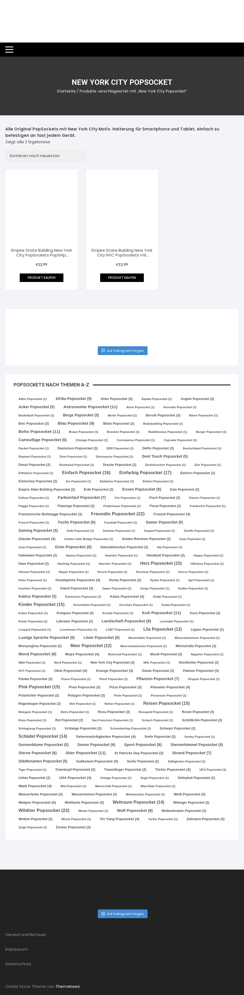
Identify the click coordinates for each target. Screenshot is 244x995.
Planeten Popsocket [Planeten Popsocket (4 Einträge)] (170, 687)
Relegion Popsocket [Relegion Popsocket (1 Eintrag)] (35, 712)
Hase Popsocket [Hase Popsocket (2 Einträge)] (34, 564)
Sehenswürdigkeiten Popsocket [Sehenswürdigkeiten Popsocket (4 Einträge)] (106, 737)
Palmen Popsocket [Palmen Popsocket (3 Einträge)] (201, 671)
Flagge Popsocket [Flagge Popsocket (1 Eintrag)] (34, 506)
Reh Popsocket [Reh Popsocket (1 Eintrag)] (83, 703)
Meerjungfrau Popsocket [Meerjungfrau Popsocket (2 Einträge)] (40, 646)
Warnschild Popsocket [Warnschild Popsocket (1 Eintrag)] (113, 786)
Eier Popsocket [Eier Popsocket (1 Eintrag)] (207, 464)
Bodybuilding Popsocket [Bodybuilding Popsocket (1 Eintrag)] (163, 423)
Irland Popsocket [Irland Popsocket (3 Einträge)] (76, 588)
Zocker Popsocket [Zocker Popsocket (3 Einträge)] (73, 827)
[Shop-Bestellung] (45, 155)
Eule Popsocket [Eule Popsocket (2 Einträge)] (184, 489)
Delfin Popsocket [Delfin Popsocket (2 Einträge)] (158, 448)
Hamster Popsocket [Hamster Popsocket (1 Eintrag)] (121, 555)
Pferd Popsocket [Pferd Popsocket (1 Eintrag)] (113, 679)
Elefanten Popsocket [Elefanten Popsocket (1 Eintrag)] (117, 481)
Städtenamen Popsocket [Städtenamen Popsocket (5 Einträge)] (43, 761)
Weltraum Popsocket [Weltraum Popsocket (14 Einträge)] (138, 802)
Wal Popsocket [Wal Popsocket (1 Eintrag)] (73, 786)
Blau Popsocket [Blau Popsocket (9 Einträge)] (76, 423)
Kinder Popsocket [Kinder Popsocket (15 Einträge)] (42, 604)
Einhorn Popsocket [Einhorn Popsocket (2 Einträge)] (197, 473)
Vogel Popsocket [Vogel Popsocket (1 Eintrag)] (154, 777)
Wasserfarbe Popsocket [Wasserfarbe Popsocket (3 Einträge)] (41, 794)
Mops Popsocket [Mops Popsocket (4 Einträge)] (82, 654)
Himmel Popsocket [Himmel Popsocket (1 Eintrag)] (34, 572)
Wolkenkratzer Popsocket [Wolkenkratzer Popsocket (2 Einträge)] (184, 811)
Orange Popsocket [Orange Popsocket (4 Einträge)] (114, 671)
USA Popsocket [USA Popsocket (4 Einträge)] (75, 778)
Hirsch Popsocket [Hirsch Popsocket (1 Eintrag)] (112, 572)
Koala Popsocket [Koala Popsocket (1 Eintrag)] (176, 604)
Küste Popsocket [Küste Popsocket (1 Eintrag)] (33, 621)
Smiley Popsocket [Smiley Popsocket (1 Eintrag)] (199, 736)
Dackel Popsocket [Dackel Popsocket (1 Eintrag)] (34, 448)
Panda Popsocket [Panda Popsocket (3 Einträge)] (36, 679)
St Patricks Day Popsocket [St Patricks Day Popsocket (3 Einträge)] (139, 753)
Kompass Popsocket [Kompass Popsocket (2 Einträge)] (74, 613)
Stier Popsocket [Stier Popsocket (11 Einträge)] (86, 753)
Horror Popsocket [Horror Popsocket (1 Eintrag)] (193, 572)
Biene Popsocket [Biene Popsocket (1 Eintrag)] (203, 415)
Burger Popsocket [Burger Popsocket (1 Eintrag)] (211, 431)
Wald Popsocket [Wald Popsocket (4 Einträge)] (35, 786)
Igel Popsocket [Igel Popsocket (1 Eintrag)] (201, 580)
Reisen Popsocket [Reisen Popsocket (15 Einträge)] (166, 703)
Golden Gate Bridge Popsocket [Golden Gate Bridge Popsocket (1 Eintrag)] (88, 539)
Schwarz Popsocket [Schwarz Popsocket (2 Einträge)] (178, 728)
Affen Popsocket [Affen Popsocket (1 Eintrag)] (33, 398)
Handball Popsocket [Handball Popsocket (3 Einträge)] (166, 555)
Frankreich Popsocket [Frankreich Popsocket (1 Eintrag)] (208, 506)
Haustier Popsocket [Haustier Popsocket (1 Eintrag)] (115, 563)
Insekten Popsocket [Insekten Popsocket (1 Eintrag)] (35, 588)
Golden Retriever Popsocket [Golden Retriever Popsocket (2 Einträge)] (146, 539)
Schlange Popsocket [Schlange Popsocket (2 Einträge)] (83, 728)
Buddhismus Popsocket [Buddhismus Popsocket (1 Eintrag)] (167, 431)
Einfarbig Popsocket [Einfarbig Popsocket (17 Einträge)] (145, 472)
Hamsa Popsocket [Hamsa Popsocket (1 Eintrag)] (81, 555)
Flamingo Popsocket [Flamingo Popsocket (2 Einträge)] (76, 506)
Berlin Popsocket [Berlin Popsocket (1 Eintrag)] (122, 415)
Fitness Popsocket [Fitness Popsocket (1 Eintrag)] (204, 497)
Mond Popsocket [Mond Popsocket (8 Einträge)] (37, 654)
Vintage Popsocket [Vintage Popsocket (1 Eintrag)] (116, 777)
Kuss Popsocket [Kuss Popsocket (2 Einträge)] (205, 613)
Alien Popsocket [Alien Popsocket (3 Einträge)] (116, 399)
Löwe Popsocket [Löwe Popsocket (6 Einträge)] (102, 637)
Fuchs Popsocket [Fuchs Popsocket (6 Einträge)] (76, 522)
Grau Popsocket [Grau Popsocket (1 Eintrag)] (32, 547)
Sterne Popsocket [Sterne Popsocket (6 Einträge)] (38, 753)
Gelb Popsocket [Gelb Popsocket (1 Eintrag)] (80, 530)
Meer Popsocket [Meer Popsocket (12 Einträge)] (91, 645)
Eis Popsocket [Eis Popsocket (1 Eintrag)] (78, 481)
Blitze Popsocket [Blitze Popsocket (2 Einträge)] (118, 423)
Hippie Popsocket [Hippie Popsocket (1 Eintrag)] (74, 572)
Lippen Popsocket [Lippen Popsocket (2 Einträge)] (207, 629)
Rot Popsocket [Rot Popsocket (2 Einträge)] (69, 720)
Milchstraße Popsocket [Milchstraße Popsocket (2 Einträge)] (196, 646)
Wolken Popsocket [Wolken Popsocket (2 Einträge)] (35, 819)
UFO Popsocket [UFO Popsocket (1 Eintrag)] (213, 769)
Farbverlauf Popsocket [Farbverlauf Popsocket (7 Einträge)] (82, 497)
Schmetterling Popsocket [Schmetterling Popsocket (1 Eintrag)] (130, 728)
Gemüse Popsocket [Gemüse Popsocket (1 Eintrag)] (119, 530)
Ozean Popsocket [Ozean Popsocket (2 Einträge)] (158, 671)
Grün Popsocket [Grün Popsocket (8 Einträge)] (73, 547)
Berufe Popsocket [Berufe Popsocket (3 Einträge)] (163, 415)
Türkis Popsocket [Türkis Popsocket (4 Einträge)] (172, 769)
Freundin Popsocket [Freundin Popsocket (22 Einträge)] (118, 513)
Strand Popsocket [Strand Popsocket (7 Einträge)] (192, 753)
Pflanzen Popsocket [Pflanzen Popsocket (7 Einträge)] (157, 679)
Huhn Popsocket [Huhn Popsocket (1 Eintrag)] (33, 580)
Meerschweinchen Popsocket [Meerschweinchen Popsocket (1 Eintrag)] (143, 646)
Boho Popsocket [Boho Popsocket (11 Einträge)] (39, 431)
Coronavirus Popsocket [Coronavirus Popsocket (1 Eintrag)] (136, 440)
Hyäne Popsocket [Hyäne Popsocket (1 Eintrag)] (165, 580)
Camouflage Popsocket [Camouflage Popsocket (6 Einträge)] (43, 440)
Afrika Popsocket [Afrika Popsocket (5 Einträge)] (74, 399)
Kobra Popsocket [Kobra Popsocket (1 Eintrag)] (33, 613)
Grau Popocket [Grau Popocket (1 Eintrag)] (192, 539)
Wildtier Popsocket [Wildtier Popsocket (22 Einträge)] (44, 810)
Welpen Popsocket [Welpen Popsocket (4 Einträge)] (37, 802)
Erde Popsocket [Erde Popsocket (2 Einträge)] (98, 489)
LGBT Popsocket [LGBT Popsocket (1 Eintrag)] (120, 629)
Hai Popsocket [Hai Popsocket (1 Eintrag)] (169, 547)
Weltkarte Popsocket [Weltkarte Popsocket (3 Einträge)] (84, 802)
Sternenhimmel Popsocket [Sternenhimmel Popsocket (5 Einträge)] (196, 745)
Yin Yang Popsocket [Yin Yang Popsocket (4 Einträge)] (119, 819)
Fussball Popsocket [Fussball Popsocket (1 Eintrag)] (120, 522)
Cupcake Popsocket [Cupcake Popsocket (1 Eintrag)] (180, 440)
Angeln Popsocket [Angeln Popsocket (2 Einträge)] (197, 399)
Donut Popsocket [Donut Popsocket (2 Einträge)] (35, 465)
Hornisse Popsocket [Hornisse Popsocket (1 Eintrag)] (153, 572)
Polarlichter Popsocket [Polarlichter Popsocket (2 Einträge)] (39, 695)
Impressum (16, 949)
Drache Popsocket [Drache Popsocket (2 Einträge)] (119, 465)
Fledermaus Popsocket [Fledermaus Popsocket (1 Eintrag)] (122, 506)
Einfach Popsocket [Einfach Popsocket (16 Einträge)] (86, 472)
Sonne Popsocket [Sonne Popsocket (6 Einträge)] (96, 745)
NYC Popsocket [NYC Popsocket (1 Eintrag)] (32, 670)
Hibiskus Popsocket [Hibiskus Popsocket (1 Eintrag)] (207, 563)
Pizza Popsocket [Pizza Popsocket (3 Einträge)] (125, 687)
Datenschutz (18, 964)
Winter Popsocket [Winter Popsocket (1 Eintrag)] (93, 810)
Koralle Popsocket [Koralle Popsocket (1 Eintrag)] (118, 613)
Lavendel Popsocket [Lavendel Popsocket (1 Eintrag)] (176, 621)
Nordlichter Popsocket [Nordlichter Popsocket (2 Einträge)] (199, 662)
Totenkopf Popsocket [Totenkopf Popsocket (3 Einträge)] (75, 769)
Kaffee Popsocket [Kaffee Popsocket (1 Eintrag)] (193, 588)
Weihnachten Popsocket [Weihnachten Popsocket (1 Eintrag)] (145, 794)
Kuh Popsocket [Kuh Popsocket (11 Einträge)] (161, 612)
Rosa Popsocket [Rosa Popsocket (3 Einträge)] (114, 712)
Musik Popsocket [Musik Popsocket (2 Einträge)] (166, 654)
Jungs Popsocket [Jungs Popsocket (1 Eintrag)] (154, 588)
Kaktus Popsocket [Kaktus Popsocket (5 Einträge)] (37, 596)
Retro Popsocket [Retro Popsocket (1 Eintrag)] (75, 712)
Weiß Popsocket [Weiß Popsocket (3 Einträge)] (190, 794)
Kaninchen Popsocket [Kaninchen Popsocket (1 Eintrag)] (83, 596)
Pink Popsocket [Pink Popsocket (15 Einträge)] (39, 686)
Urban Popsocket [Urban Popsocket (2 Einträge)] (35, 778)
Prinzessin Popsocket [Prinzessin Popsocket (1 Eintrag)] (168, 695)
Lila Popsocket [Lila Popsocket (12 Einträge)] (162, 629)
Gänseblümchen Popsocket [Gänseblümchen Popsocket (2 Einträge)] (124, 547)
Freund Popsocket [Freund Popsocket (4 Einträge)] (171, 514)
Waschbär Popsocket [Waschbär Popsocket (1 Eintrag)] (158, 786)
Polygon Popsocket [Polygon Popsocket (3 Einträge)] (86, 695)
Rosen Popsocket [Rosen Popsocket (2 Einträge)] (198, 712)
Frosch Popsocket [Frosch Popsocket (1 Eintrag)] (34, 522)
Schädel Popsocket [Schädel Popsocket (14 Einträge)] (43, 736)
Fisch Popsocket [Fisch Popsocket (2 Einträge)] (164, 498)
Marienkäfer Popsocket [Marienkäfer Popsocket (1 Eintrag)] (147, 637)
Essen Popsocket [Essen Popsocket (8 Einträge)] (141, 489)
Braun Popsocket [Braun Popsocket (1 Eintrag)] (83, 431)
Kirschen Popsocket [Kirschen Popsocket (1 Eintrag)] (136, 604)
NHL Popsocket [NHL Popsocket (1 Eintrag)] (156, 662)
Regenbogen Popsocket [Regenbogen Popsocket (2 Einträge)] (40, 704)
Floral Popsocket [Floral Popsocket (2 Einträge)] (165, 506)
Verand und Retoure (25, 934)
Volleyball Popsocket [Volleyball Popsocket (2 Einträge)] (196, 778)
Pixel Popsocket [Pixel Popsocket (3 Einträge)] (84, 687)
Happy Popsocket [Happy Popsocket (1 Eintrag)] (208, 555)
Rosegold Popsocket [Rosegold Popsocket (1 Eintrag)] (156, 712)
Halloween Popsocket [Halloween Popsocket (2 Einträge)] (38, 555)
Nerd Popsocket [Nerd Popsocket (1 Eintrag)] (68, 662)
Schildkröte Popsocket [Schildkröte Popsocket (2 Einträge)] (202, 720)
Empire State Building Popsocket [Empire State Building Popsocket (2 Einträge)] (47, 489)
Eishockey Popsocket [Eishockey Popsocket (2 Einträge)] (38, 481)
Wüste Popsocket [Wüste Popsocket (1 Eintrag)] (76, 819)
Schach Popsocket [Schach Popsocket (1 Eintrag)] (157, 720)
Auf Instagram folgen (122, 350)
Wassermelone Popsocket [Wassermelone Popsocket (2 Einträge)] (94, 794)
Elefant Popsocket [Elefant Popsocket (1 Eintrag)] (158, 481)
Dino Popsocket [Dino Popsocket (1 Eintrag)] (73, 456)
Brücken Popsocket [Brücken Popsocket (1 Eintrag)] (123, 431)
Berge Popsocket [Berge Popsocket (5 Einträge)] (81, 415)
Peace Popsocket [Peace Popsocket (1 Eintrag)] (76, 679)
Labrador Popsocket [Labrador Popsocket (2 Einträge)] (74, 621)
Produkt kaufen (41, 277)
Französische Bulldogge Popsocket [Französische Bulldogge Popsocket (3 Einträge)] (50, 514)
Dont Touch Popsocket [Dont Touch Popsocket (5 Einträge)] (165, 456)
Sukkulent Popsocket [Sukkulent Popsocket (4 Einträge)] (97, 761)
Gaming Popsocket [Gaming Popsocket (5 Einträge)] (38, 531)
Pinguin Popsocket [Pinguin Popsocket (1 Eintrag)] (204, 679)
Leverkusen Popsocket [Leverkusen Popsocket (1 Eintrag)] (78, 629)
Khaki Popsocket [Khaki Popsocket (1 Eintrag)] (167, 596)
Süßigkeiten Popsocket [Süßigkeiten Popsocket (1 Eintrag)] (186, 761)
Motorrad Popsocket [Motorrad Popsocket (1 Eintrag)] (124, 654)
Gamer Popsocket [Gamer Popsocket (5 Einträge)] (164, 522)
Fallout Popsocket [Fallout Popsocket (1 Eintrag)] (34, 497)
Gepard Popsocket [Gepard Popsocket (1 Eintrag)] (159, 530)
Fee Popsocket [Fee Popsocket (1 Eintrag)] (127, 497)
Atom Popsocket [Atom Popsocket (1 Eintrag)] (140, 407)
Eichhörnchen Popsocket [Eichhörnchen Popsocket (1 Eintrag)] (165, 464)
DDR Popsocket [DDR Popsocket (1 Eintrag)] (120, 448)
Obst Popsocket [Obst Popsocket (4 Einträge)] (70, 671)
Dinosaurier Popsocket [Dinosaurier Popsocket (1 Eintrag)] (114, 456)
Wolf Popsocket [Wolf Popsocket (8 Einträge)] (135, 810)
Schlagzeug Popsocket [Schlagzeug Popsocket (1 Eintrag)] (37, 728)
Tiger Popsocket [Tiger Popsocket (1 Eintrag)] (33, 769)
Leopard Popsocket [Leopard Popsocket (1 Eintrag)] (35, 629)
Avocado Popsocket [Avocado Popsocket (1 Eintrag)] (179, 407)
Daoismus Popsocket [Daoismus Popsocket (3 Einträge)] (78, 448)
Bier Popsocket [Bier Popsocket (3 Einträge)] (34, 423)
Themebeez (67, 986)
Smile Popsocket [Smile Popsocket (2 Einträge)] (160, 737)
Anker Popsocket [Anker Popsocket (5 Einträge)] (37, 407)
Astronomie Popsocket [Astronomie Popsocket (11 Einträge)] (90, 406)
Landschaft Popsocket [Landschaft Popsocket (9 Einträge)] (126, 621)
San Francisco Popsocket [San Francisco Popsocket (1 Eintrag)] (112, 720)
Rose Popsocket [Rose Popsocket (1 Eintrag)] (33, 720)
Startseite (66, 91)
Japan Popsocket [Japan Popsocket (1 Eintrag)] (116, 588)
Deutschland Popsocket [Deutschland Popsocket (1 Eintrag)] (202, 448)
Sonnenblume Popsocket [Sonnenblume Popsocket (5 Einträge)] (44, 745)
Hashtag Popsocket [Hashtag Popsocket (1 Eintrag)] (74, 563)
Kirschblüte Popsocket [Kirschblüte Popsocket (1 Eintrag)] (92, 604)
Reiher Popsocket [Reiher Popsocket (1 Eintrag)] (119, 703)
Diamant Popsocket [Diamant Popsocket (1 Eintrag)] (35, 456)
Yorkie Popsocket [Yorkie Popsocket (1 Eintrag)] (163, 819)
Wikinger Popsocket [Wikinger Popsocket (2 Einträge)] (191, 802)
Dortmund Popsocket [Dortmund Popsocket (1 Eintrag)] (76, 464)
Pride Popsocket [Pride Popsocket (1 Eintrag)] (128, 695)
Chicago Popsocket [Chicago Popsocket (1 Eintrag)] (91, 440)
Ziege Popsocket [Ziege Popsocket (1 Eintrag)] (33, 827)
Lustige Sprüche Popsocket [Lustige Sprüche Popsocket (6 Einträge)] (47, 637)
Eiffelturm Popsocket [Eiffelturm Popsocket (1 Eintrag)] (36, 473)
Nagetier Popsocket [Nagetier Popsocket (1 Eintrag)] (207, 654)
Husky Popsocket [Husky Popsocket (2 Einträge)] (125, 580)
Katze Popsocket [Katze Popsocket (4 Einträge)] (127, 596)
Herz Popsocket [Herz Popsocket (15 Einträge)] (161, 563)
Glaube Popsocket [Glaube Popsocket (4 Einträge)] (37, 539)
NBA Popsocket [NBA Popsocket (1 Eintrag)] (32, 662)
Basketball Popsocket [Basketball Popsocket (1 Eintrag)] (36, 415)
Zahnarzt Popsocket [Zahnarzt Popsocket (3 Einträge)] (205, 819)
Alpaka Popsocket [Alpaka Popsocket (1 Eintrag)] (156, 398)
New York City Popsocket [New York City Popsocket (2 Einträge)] (113, 662)
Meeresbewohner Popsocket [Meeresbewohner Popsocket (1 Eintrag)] (197, 637)
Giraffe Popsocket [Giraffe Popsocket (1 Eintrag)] (199, 530)
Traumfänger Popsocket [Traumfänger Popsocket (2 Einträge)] (125, 769)
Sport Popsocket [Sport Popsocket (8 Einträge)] (143, 745)
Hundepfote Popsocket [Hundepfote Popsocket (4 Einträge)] (78, 580)
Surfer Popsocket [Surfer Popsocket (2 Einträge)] (143, 761)
